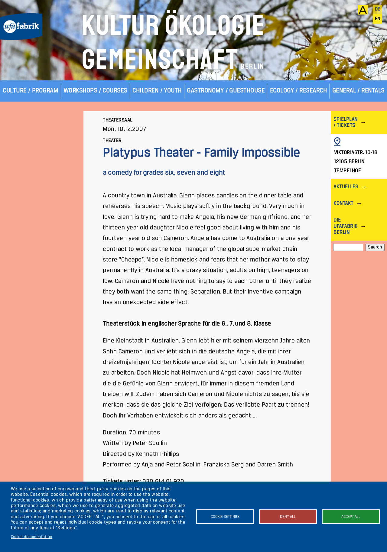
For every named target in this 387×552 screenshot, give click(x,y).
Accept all (350, 517)
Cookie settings (225, 517)
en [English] (377, 19)
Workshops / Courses (95, 91)
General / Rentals (358, 91)
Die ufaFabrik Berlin (345, 226)
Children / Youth (157, 91)
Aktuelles (345, 187)
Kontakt (343, 203)
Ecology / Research (298, 91)
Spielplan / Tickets (345, 122)
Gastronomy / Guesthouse (226, 91)
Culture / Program (30, 91)
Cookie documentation (31, 537)
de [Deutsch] (377, 9)
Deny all (288, 517)
